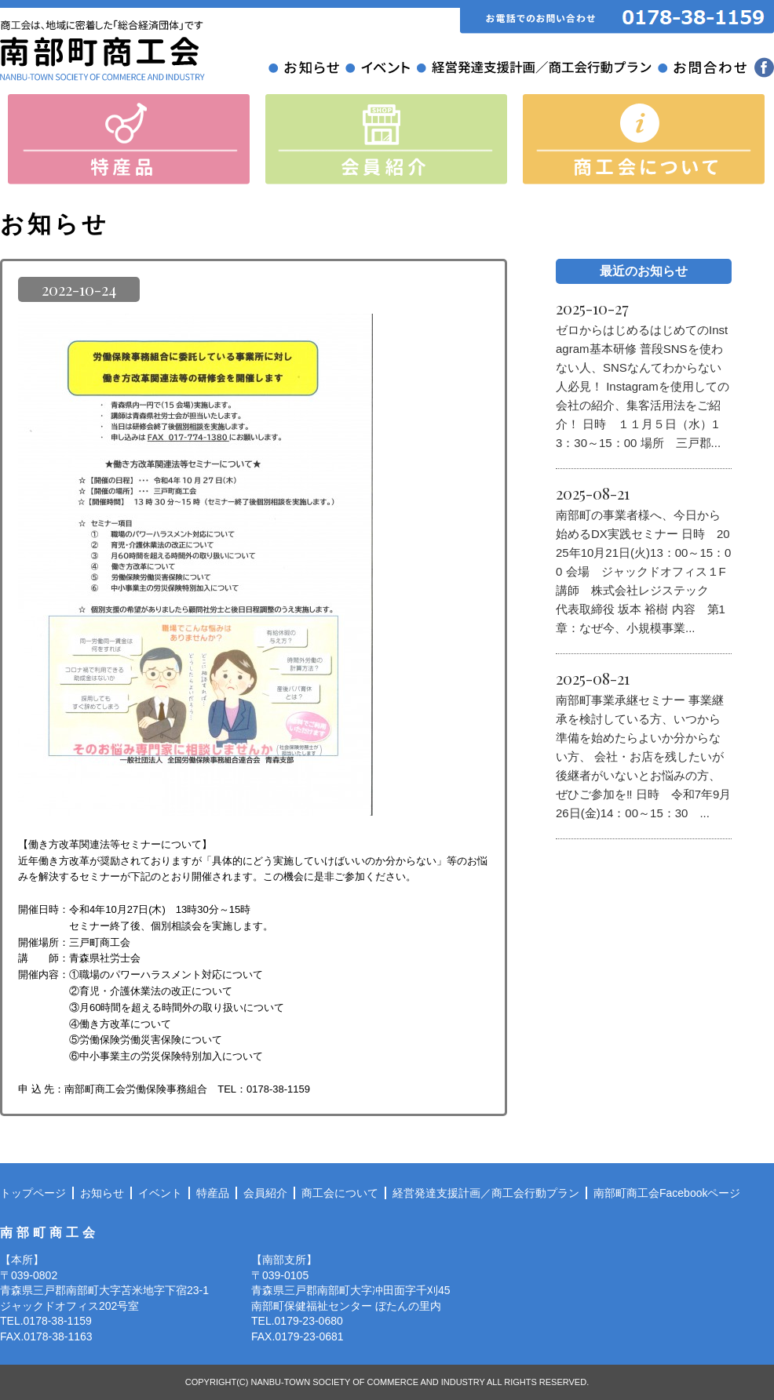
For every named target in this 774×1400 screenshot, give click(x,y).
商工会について (339, 1193)
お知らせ (102, 1193)
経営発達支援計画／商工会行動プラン (485, 1193)
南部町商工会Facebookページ (666, 1193)
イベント (160, 1193)
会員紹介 (265, 1193)
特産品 (212, 1193)
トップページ (33, 1193)
